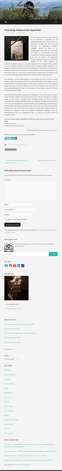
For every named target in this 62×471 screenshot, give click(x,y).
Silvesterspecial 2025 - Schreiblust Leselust (16, 451)
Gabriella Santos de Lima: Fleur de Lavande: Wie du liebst (20, 333)
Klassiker (7, 401)
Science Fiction (8, 424)
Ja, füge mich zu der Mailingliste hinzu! (15, 219)
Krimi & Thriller (8, 406)
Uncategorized (8, 433)
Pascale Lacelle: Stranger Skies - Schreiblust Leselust (18, 460)
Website (6, 214)
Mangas (6, 415)
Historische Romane (10, 374)
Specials (6, 428)
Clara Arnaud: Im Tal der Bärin (38, 455)
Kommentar (8, 179)
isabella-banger (11, 149)
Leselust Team (21, 33)
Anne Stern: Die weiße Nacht (12, 328)
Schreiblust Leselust (31, 7)
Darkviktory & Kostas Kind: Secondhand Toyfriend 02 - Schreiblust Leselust (25, 444)
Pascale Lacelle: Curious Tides (43, 460)
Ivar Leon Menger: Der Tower (12, 337)
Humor (6, 388)
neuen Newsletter (33, 244)
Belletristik (10, 144)
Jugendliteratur (8, 392)
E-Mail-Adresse (9, 209)
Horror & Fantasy (9, 383)
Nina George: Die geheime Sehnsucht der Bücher (43, 451)
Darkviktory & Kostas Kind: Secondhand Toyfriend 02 (19, 324)
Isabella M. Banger (52, 130)
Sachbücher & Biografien (20, 144)
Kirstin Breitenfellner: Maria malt (48, 160)
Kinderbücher (8, 397)
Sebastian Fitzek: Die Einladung (21, 464)
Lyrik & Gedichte (9, 410)
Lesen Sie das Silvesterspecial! (12, 308)
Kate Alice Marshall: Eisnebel (12, 342)
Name (6, 204)
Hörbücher (7, 379)
